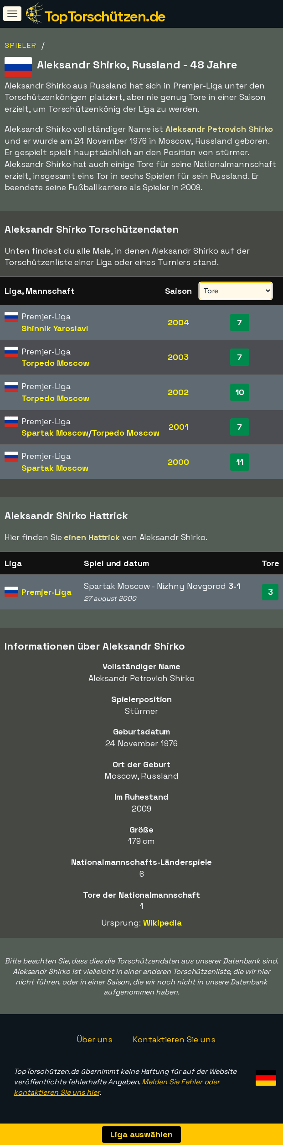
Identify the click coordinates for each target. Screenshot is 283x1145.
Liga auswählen (141, 1134)
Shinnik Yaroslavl (54, 328)
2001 (178, 427)
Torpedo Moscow (55, 363)
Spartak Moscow (54, 432)
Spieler (21, 45)
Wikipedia (162, 922)
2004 (178, 322)
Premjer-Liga (46, 592)
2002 (178, 392)
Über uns (95, 1039)
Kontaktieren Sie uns (174, 1039)
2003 (178, 357)
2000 (178, 462)
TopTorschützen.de (104, 16)
